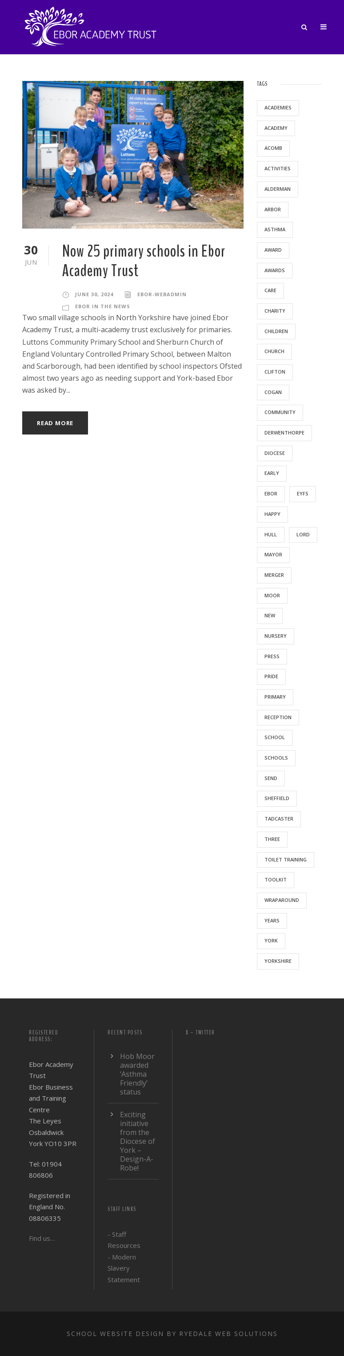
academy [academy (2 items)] (276, 128)
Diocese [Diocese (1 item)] (274, 453)
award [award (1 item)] (273, 249)
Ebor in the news (102, 306)
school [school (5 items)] (274, 737)
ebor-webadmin (162, 294)
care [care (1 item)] (270, 290)
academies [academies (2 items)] (278, 107)
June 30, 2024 (94, 294)
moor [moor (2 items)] (272, 595)
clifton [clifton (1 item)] (274, 371)
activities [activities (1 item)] (277, 168)
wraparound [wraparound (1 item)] (281, 900)
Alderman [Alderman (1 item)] (277, 188)
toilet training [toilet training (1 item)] (285, 859)
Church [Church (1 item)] (274, 351)
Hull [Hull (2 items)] (270, 534)
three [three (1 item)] (272, 839)
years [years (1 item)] (272, 920)
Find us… (42, 1238)
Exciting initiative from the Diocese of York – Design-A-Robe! (137, 1141)
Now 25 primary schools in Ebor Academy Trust (143, 261)
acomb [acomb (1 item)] (273, 148)
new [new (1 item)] (269, 615)
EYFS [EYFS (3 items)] (302, 493)
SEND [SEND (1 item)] (270, 778)
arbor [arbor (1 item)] (272, 209)
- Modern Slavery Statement (124, 1268)
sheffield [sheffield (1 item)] (276, 798)
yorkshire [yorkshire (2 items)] (278, 961)
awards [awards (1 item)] (274, 270)
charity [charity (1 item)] (274, 310)
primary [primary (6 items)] (275, 696)
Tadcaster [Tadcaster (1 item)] (278, 818)
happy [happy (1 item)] (272, 514)
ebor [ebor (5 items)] (270, 493)
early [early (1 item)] (271, 473)
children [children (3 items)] (276, 331)
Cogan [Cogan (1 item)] (273, 392)
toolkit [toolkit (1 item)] (275, 879)
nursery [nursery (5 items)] (275, 635)
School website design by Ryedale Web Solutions (172, 1333)
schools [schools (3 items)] (276, 757)
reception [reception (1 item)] (278, 717)
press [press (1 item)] (272, 656)
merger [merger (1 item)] (274, 574)
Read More (55, 423)
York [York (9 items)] (271, 940)
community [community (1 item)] (280, 412)
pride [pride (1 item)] (271, 676)
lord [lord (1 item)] (303, 534)
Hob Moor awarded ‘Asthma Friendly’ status (137, 1074)
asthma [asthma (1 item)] (274, 229)
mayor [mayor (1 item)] (273, 554)
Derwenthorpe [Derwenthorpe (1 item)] (284, 432)
